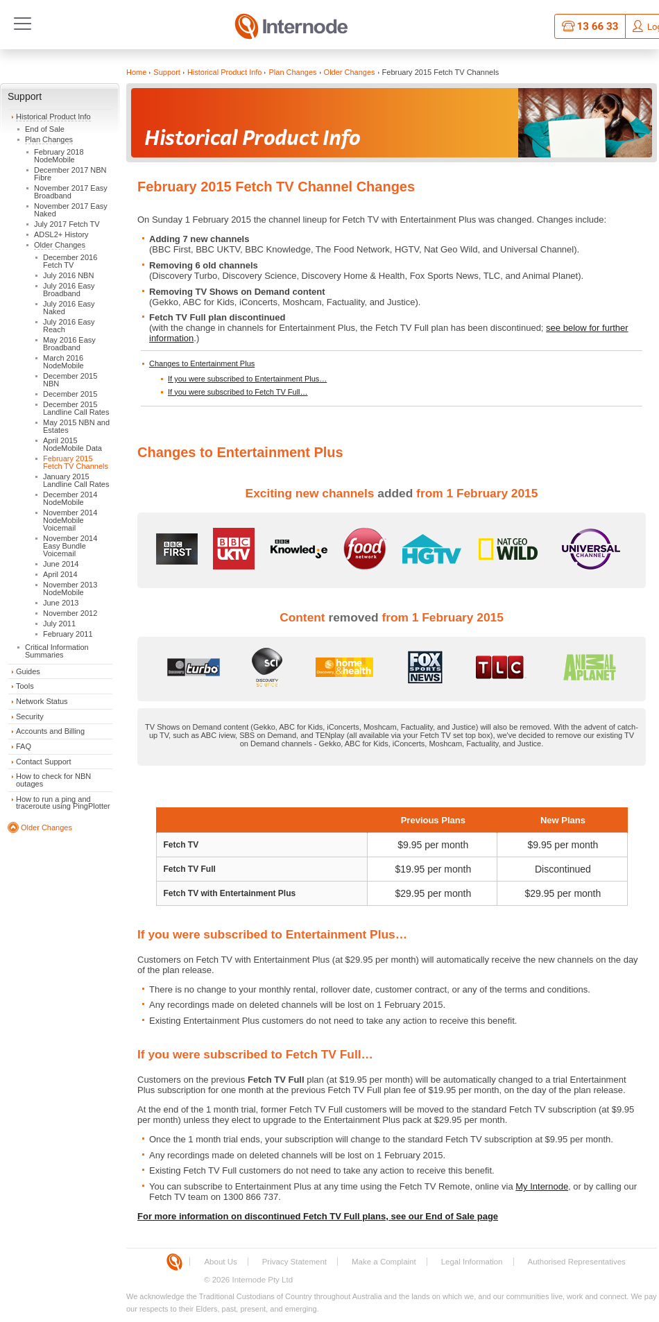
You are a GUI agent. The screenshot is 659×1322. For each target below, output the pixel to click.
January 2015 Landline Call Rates (76, 480)
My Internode (541, 1186)
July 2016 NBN (68, 275)
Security (30, 716)
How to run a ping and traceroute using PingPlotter (63, 803)
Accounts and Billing (50, 731)
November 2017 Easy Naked (71, 210)
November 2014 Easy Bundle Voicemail (70, 546)
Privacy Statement (294, 1261)
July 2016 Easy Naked (69, 308)
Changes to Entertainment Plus (202, 363)
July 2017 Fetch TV (67, 224)
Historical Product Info (53, 116)
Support (25, 96)
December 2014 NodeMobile (70, 498)
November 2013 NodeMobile (70, 588)
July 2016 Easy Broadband (69, 290)
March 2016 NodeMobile (63, 362)
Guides (28, 671)
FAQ (23, 746)
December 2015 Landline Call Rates (76, 408)
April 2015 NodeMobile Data (72, 444)
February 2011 (68, 634)
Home (136, 72)
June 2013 (60, 603)
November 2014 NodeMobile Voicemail (70, 520)
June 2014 (60, 564)
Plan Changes (49, 139)
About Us (220, 1261)
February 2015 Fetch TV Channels (75, 462)
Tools (25, 686)
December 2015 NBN (70, 380)
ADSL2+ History (61, 234)
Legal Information (472, 1261)
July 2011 (59, 623)
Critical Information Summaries (57, 651)
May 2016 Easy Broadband (69, 344)
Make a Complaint (384, 1261)
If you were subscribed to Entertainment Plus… (247, 379)
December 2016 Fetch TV (70, 261)
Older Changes (59, 245)
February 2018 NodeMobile (59, 156)
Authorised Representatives (577, 1261)
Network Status (42, 701)
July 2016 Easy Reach (69, 326)
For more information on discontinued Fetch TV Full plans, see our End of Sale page (317, 1216)
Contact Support (43, 761)
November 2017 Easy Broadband (71, 192)
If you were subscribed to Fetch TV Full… (238, 392)
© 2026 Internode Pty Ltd (248, 1280)
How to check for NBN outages (53, 780)
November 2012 (70, 613)
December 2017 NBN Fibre (70, 174)
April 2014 (60, 574)
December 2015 (70, 394)
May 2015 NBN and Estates (76, 426)
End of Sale (45, 129)
